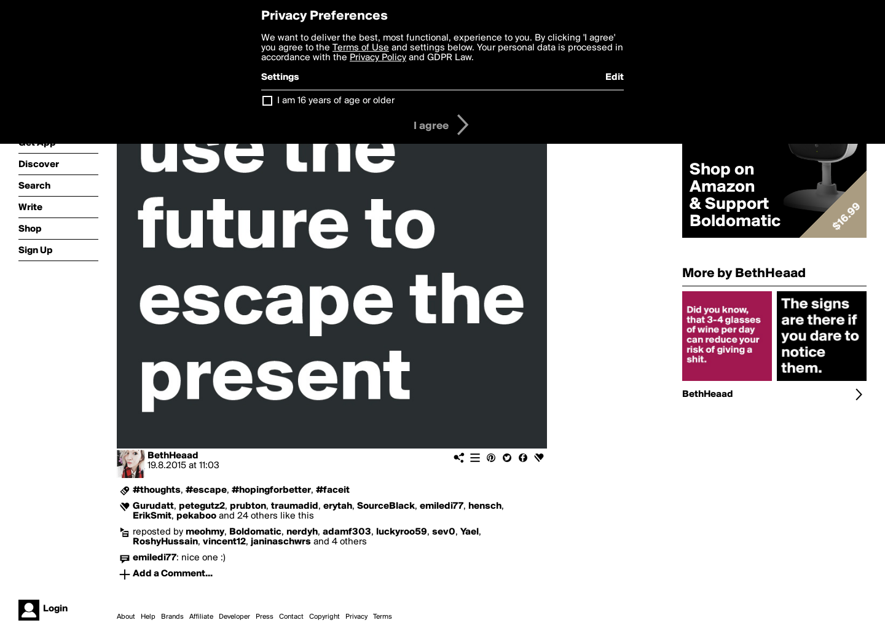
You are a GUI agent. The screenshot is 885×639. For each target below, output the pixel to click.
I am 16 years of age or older (336, 101)
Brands (172, 617)
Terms (382, 617)
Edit (614, 77)
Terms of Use (360, 48)
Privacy (356, 617)
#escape (206, 490)
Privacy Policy (378, 58)
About (126, 617)
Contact (291, 617)
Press (264, 617)
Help (148, 617)
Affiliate (201, 617)
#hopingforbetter (271, 490)
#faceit (333, 490)
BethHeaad (173, 456)
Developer (234, 617)
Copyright (324, 617)
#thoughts (157, 490)
